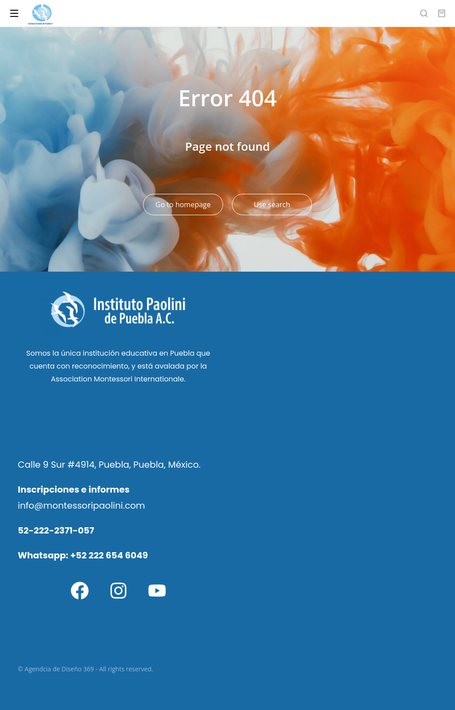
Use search (272, 204)
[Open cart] (441, 13)
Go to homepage (183, 204)
